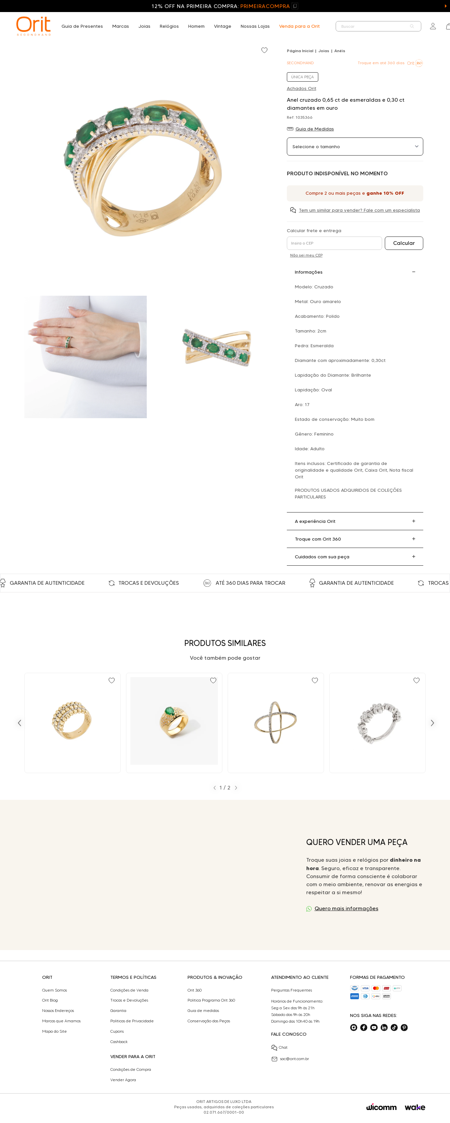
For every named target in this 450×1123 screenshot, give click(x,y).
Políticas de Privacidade (132, 1021)
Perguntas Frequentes (291, 990)
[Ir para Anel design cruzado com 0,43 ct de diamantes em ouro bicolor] (276, 723)
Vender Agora (123, 1080)
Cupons (117, 1031)
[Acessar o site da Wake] (415, 1107)
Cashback (119, 1041)
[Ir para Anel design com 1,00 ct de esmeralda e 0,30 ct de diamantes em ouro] (174, 723)
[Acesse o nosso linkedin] (384, 1027)
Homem (196, 26)
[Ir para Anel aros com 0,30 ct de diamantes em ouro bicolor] (72, 723)
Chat (279, 1048)
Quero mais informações (346, 908)
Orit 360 (195, 990)
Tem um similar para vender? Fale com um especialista (359, 210)
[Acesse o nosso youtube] (373, 1027)
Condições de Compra (130, 1069)
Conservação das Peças (209, 1021)
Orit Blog (50, 1000)
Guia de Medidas (315, 129)
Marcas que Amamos (61, 1021)
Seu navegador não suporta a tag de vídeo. (156, 875)
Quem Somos (54, 990)
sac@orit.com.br (290, 1059)
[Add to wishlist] (265, 51)
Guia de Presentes (82, 26)
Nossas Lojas (255, 26)
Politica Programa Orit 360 (211, 1000)
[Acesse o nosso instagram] (353, 1027)
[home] (33, 26)
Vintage (222, 26)
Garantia (118, 1010)
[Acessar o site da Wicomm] (381, 1107)
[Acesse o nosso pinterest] (404, 1027)
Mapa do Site (54, 1031)
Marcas (120, 26)
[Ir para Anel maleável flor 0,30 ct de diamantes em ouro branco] (377, 723)
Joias (144, 26)
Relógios (169, 26)
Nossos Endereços (58, 1010)
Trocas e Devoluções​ (129, 1000)
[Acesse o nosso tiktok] (394, 1027)
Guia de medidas (203, 1010)
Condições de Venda (129, 990)
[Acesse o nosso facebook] (363, 1027)
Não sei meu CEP (306, 255)
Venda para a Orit (299, 26)
